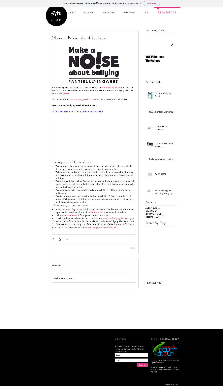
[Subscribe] (142, 365)
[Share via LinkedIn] (67, 239)
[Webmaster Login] (172, 384)
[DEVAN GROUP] (167, 12)
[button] (108, 12)
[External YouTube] (79, 357)
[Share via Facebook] (53, 239)
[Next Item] (172, 44)
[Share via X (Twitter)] (60, 239)
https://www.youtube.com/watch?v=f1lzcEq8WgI (77, 111)
